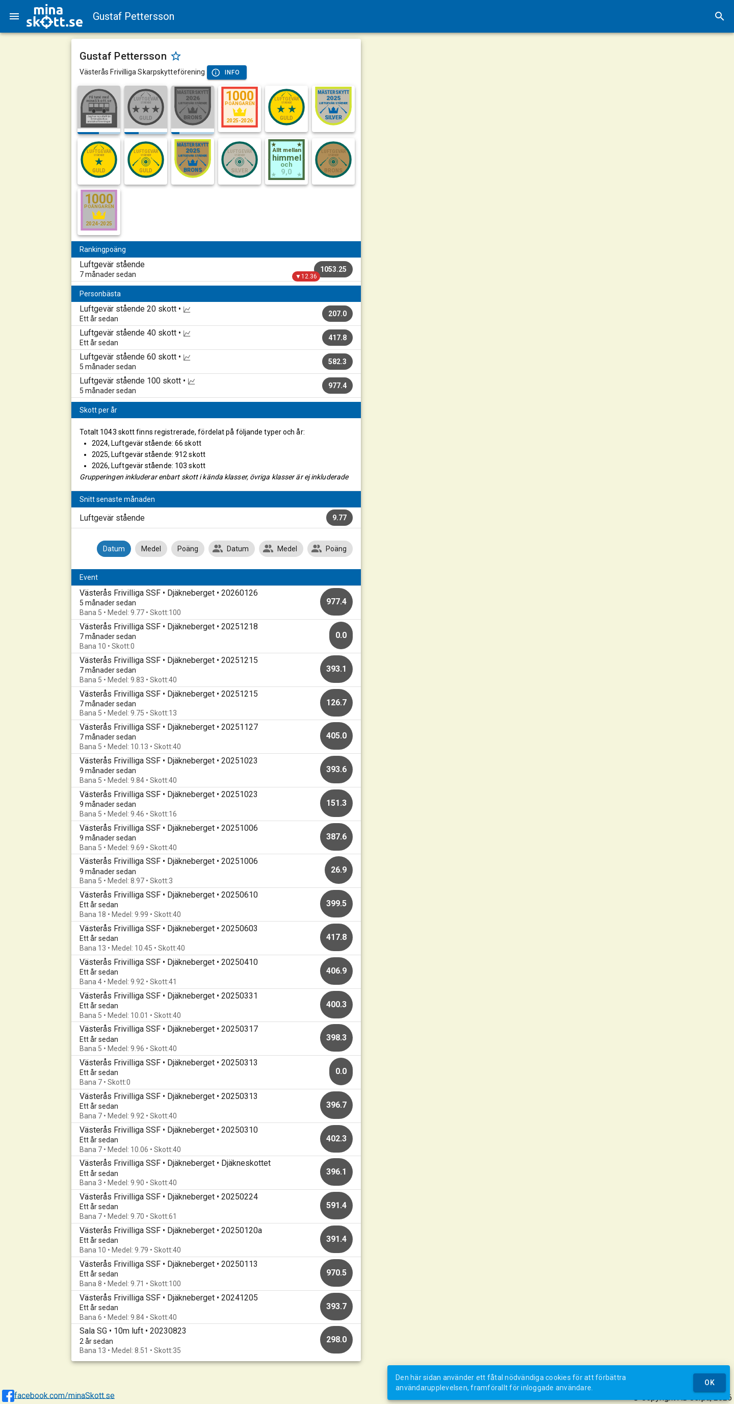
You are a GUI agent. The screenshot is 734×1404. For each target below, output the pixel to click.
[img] (55, 16)
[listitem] (216, 269)
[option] (216, 602)
